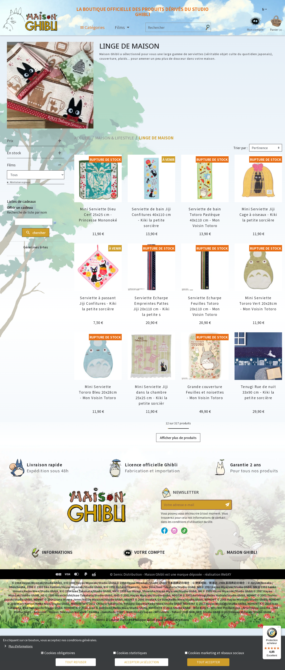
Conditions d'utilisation (51, 575)
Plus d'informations (21, 646)
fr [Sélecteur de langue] (263, 9)
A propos (38, 561)
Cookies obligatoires (59, 652)
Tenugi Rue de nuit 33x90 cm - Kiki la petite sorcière (258, 392)
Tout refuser (75, 662)
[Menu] (278, 628)
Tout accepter (208, 662)
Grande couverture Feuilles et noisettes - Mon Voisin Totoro (205, 392)
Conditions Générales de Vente (56, 581)
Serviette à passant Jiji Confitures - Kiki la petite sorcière (97, 303)
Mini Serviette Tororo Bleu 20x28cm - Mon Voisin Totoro (98, 392)
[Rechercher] (174, 27)
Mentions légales (44, 568)
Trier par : (240, 147)
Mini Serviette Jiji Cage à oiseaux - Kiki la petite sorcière (258, 214)
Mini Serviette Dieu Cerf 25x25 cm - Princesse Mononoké (98, 214)
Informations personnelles (145, 561)
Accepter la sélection (141, 662)
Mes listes (130, 588)
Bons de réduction (138, 581)
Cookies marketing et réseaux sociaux (216, 652)
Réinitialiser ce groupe (20, 182)
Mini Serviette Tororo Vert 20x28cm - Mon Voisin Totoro (258, 303)
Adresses (130, 575)
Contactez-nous (229, 598)
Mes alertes (132, 595)
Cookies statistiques (132, 652)
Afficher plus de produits (178, 437)
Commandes (133, 568)
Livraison (38, 588)
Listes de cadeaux (21, 201)
